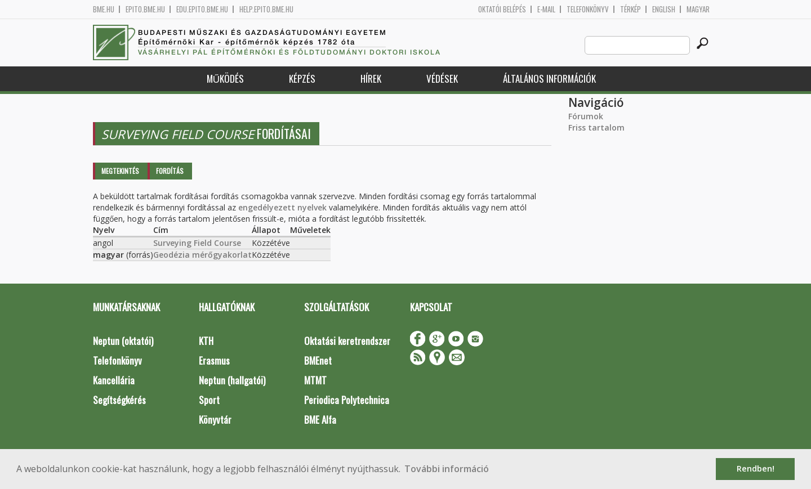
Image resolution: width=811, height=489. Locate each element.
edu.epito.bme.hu (202, 9)
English (663, 9)
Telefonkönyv (588, 9)
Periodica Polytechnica (346, 400)
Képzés (302, 78)
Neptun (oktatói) (123, 341)
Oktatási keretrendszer (347, 341)
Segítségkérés (119, 400)
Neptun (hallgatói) (232, 380)
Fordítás (170, 171)
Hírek (370, 78)
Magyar (698, 9)
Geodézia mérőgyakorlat (202, 254)
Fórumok (585, 116)
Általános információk (549, 78)
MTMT (315, 380)
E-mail (546, 9)
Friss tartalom (596, 127)
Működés (225, 78)
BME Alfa (320, 419)
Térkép (630, 9)
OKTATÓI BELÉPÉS (502, 9)
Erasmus (214, 360)
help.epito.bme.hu (266, 9)
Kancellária (114, 380)
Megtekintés (120, 171)
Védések (442, 78)
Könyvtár (215, 419)
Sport (209, 400)
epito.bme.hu (145, 9)
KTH (206, 341)
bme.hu (103, 9)
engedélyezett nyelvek (282, 207)
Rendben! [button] (755, 468)
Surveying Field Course (197, 242)
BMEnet (318, 360)
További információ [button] (446, 469)
